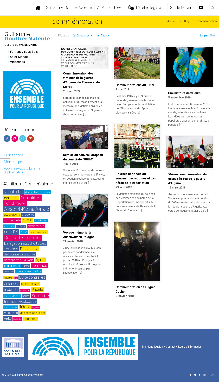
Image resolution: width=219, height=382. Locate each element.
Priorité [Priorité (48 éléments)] (37, 289)
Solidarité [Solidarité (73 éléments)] (40, 295)
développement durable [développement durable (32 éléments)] (18, 260)
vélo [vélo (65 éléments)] (7, 318)
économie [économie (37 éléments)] (30, 319)
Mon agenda (13, 155)
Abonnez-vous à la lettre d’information (22, 170)
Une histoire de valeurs (184, 93)
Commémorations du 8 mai (135, 85)
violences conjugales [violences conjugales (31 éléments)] (33, 313)
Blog (187, 21)
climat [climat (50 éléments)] (28, 220)
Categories (82, 35)
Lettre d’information (190, 346)
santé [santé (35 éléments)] (26, 296)
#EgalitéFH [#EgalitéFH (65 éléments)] (13, 191)
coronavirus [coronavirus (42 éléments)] (35, 226)
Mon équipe (13, 162)
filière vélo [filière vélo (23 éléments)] (9, 271)
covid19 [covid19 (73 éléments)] (11, 231)
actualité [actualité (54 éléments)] (11, 198)
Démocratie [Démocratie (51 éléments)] (29, 249)
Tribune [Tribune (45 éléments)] (25, 307)
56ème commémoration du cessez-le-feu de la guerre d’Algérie (187, 178)
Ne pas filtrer (206, 35)
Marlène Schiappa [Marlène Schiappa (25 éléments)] (30, 284)
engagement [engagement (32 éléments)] (12, 265)
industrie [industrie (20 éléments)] (8, 278)
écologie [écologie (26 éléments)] (17, 319)
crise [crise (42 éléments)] (24, 232)
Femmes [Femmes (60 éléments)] (39, 265)
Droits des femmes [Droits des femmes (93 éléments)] (23, 238)
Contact (170, 346)
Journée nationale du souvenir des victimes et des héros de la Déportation (136, 178)
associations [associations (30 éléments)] (12, 214)
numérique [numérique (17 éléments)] (25, 290)
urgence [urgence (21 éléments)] (36, 307)
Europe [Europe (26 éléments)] (25, 265)
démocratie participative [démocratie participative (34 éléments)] (19, 254)
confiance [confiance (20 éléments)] (21, 226)
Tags (103, 35)
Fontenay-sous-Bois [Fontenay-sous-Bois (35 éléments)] (29, 271)
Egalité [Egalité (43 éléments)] (40, 260)
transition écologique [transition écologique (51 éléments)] (20, 301)
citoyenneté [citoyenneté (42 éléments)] (12, 220)
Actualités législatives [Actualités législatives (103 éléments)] (22, 200)
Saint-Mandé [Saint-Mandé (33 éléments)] (12, 296)
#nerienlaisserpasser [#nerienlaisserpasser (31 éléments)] (37, 192)
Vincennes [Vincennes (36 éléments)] (11, 313)
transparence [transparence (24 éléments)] (10, 307)
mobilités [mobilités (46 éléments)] (11, 289)
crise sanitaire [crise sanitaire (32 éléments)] (38, 232)
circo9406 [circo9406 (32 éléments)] (28, 214)
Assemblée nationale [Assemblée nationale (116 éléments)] (26, 209)
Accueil (171, 21)
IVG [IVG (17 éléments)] (15, 278)
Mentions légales (152, 346)
